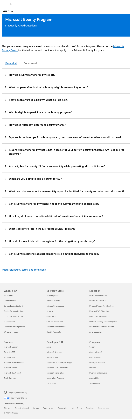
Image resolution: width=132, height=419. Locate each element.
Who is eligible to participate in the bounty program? (38, 112)
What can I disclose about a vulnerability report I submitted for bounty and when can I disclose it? (64, 191)
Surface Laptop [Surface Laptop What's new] (10, 300)
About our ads (103, 408)
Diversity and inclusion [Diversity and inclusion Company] (98, 373)
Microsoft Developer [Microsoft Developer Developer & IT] (55, 352)
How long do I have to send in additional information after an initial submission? (53, 216)
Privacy (36, 408)
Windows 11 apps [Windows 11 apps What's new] (11, 332)
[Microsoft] (65, 2)
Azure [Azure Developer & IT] (49, 347)
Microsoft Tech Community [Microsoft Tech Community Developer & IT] (57, 367)
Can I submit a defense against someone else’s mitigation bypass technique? (51, 253)
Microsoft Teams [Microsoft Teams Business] (10, 367)
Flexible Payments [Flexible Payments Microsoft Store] (54, 332)
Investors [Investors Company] (93, 367)
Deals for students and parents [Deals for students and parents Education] (101, 326)
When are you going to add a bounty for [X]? (33, 178)
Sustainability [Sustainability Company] (94, 383)
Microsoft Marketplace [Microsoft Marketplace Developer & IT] (55, 373)
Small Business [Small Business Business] (10, 378)
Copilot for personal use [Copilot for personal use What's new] (13, 316)
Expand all (11, 63)
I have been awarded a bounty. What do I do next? (36, 99)
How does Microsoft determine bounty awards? (35, 124)
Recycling (89, 408)
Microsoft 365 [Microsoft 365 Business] (9, 357)
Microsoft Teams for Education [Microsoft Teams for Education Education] (101, 306)
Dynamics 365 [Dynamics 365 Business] (9, 352)
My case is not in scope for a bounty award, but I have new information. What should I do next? (62, 137)
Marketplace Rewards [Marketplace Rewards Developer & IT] (55, 378)
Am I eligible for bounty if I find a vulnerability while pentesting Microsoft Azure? (54, 166)
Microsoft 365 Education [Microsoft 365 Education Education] (99, 311)
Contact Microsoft (22, 408)
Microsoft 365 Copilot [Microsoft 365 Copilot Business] (12, 373)
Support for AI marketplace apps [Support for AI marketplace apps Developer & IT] (59, 362)
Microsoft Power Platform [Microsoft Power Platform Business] (14, 362)
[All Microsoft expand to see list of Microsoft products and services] (4, 4)
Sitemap (7, 408)
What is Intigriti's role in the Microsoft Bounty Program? (39, 228)
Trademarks (62, 408)
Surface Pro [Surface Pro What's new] (8, 295)
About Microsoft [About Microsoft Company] (95, 352)
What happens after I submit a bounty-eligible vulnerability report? (46, 87)
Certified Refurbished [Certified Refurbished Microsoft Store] (55, 321)
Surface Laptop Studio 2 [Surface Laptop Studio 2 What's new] (13, 306)
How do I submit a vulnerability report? (29, 74)
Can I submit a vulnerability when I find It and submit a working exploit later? (51, 203)
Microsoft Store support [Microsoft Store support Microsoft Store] (56, 306)
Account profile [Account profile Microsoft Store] (52, 295)
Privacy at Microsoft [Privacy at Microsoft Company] (97, 362)
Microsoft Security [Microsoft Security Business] (11, 347)
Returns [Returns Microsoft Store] (50, 311)
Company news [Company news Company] (95, 357)
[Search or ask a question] (11, 4)
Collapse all (30, 63)
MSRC (6, 11)
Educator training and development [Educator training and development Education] (103, 321)
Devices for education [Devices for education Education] (97, 300)
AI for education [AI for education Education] (95, 332)
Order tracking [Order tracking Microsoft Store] (52, 316)
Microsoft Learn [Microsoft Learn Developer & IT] (53, 357)
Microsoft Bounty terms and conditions (24, 269)
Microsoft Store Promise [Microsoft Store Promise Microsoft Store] (56, 326)
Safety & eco (76, 408)
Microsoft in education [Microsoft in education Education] (98, 295)
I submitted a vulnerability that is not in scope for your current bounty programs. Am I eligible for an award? (64, 151)
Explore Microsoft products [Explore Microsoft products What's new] (14, 326)
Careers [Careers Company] (92, 347)
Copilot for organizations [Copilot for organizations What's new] (13, 311)
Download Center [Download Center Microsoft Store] (53, 300)
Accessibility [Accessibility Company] (94, 378)
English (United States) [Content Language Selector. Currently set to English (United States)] (18, 392)
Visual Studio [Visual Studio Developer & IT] (52, 383)
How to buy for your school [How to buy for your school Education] (99, 316)
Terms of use (48, 408)
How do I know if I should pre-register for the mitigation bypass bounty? (49, 241)
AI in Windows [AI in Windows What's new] (9, 321)
